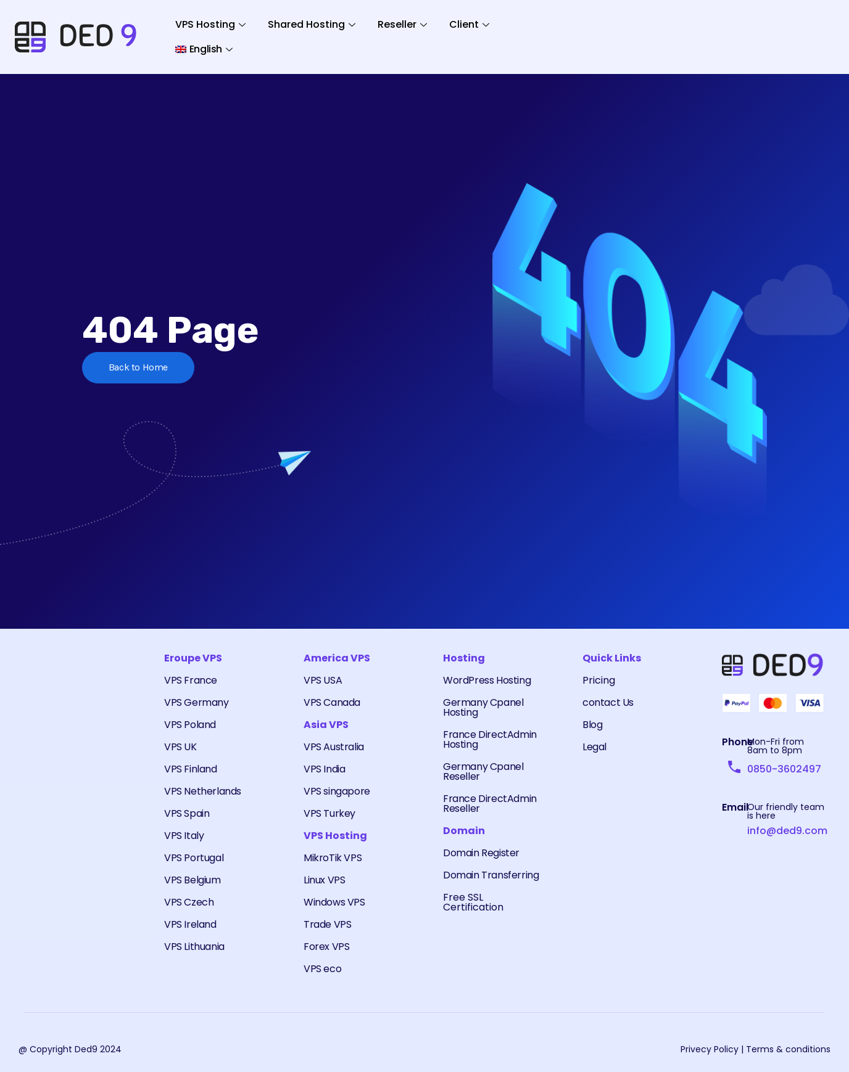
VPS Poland (190, 725)
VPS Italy (184, 836)
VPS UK (180, 747)
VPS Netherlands (202, 791)
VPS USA (323, 680)
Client (469, 24)
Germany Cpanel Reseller (483, 771)
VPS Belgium (192, 880)
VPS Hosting (210, 24)
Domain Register (481, 853)
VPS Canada (332, 702)
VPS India (324, 769)
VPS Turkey (329, 813)
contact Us (608, 702)
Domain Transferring (491, 875)
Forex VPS (326, 946)
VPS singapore (337, 791)
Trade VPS (327, 924)
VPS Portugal (193, 858)
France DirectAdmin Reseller (490, 804)
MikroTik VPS (333, 858)
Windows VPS (334, 902)
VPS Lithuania (194, 946)
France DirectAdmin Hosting (490, 739)
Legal (594, 747)
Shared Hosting (311, 24)
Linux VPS (324, 880)
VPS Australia (334, 747)
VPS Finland (190, 769)
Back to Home (139, 368)
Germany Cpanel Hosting (483, 707)
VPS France (190, 680)
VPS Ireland (190, 924)
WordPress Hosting (487, 680)
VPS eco (322, 969)
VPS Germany (196, 702)
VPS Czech (188, 902)
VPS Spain (186, 813)
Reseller (402, 24)
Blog (592, 725)
